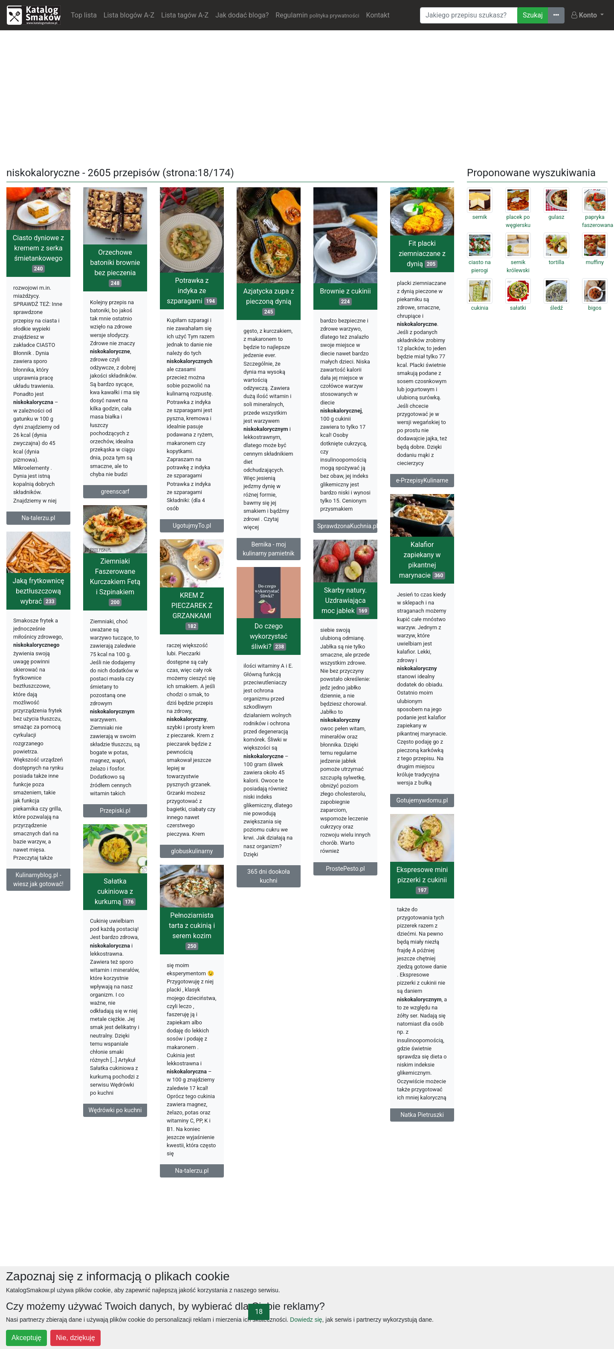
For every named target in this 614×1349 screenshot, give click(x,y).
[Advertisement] (307, 97)
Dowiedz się (306, 1319)
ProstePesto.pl (345, 868)
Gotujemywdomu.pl (422, 800)
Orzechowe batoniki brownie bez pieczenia (115, 267)
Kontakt (378, 15)
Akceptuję (26, 1337)
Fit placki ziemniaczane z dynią (422, 253)
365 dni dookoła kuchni (268, 876)
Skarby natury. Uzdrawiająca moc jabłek (345, 600)
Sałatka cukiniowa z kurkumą (115, 891)
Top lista (84, 15)
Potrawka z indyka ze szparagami (192, 290)
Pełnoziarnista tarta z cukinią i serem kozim (192, 930)
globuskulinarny (192, 851)
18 (259, 1312)
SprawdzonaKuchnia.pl (347, 526)
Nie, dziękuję (75, 1337)
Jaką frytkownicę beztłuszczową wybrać (38, 591)
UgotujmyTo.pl (192, 525)
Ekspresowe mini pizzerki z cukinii (422, 880)
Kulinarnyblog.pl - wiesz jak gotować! (38, 879)
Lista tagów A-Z (185, 15)
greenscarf (115, 491)
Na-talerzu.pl (38, 518)
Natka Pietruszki (422, 1114)
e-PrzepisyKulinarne (422, 480)
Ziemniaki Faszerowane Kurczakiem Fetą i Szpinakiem (115, 581)
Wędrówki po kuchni (115, 1110)
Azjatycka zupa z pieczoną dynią (268, 301)
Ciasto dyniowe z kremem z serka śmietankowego (38, 253)
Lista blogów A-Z (129, 15)
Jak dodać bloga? (242, 15)
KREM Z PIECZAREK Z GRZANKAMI (192, 610)
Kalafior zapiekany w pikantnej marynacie (422, 560)
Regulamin (317, 15)
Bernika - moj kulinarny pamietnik (269, 549)
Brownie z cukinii (345, 296)
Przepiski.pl (115, 810)
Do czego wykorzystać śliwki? (268, 636)
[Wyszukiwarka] (469, 15)
